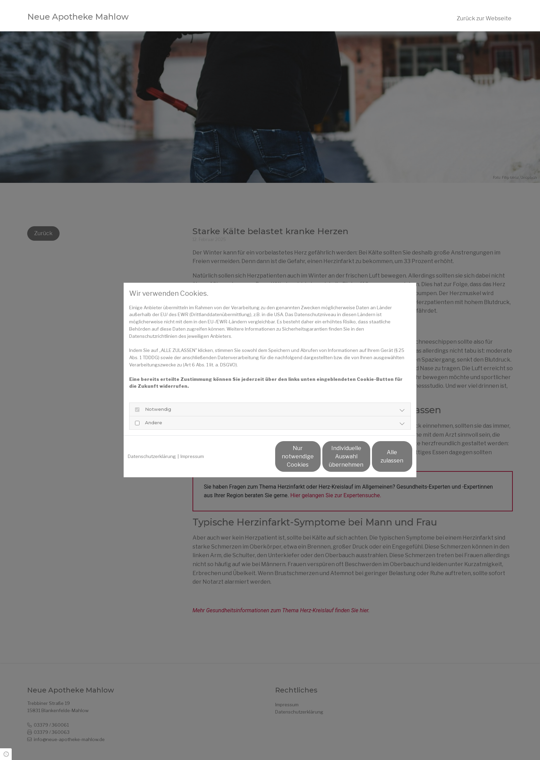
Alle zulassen (380, 456)
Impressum (192, 456)
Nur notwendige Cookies (249, 456)
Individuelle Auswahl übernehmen (315, 456)
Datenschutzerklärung (152, 456)
